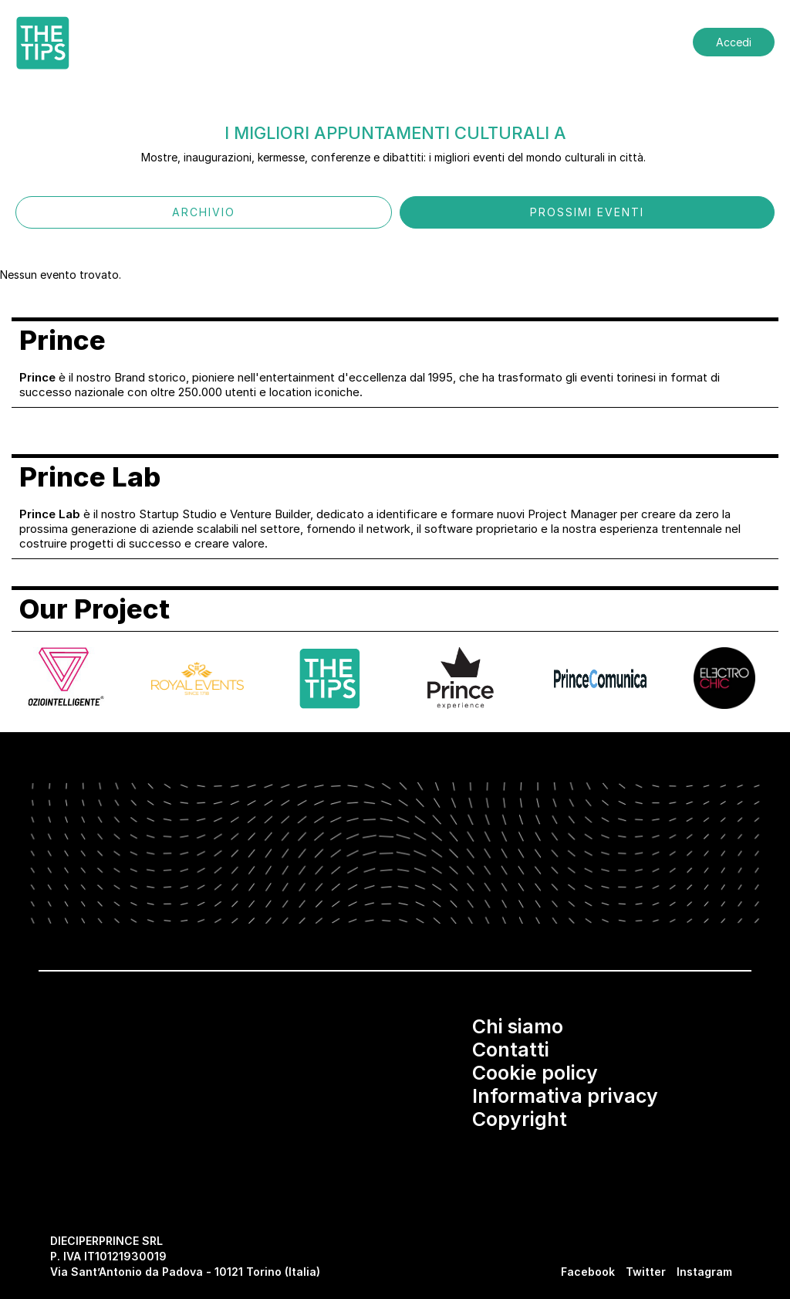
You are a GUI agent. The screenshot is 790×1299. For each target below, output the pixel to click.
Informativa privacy (565, 1095)
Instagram (704, 1271)
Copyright (519, 1119)
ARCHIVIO (203, 212)
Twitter (646, 1271)
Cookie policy (535, 1072)
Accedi (733, 42)
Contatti (510, 1049)
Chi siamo (517, 1026)
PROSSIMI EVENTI (587, 212)
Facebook (588, 1271)
